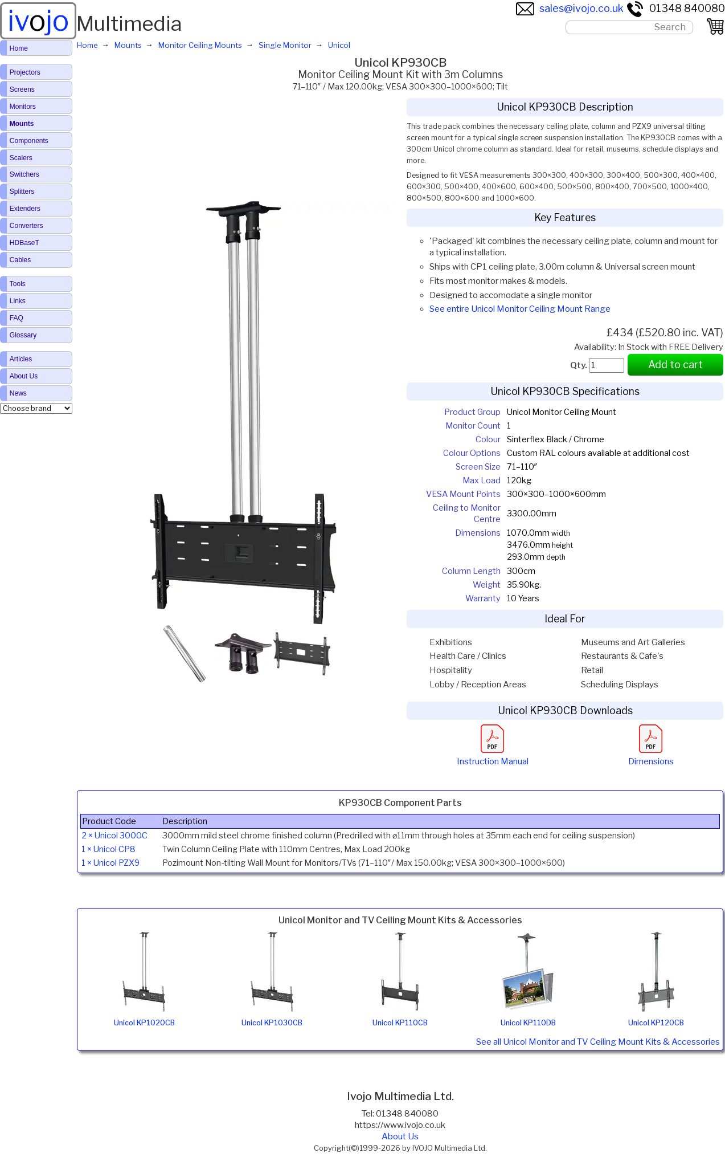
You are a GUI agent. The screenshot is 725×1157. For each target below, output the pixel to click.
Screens (22, 89)
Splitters (22, 191)
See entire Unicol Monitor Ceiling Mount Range (520, 309)
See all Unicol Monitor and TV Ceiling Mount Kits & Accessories (598, 1042)
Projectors (25, 72)
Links (18, 301)
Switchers (24, 174)
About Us (400, 1136)
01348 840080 (675, 8)
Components (29, 141)
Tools (18, 284)
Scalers (21, 158)
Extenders (25, 209)
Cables (20, 260)
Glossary (23, 335)
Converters (26, 226)
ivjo (38, 20)
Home (19, 48)
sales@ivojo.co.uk (570, 8)
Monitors (23, 107)
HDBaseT (24, 243)
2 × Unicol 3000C (114, 835)
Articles (21, 359)
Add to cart (675, 364)
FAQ (16, 318)
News (18, 393)
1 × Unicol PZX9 (110, 863)
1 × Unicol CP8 (108, 849)
